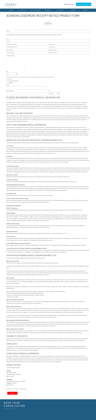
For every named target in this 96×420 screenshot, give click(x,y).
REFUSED (10, 79)
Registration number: (52, 50)
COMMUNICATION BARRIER (13, 81)
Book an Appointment (83, 4)
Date (49, 90)
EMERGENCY (10, 82)
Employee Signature (10, 90)
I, (6, 28)
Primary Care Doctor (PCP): (11, 44)
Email (7, 38)
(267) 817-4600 (69, 4)
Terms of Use (23, 388)
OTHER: (7, 85)
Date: (7, 71)
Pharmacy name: (51, 44)
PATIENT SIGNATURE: (10, 55)
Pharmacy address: (10, 50)
